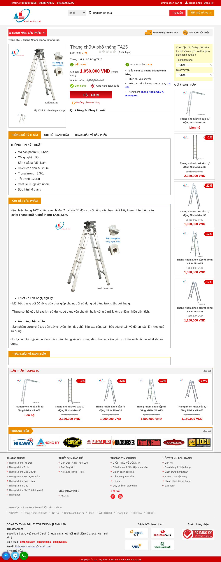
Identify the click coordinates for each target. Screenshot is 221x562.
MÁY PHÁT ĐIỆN (69, 491)
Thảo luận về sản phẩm (91, 134)
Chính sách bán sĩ (171, 2)
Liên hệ (169, 462)
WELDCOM (105, 513)
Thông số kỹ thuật (24, 134)
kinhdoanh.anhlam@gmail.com (32, 546)
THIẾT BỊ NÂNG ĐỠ (71, 458)
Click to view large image (51, 110)
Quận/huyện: (183, 69)
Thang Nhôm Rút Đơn (21, 462)
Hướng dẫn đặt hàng (176, 476)
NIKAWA (13, 513)
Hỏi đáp (117, 481)
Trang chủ (14, 40)
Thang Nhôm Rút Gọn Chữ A (24, 476)
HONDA (137, 513)
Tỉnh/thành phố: (184, 60)
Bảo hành (170, 485)
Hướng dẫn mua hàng (86, 102)
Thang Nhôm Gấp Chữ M (22, 471)
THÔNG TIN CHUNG (123, 458)
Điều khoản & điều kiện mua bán (130, 467)
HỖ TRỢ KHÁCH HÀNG (177, 458)
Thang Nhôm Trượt (19, 467)
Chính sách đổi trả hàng (177, 481)
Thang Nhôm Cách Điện (22, 481)
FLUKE (65, 495)
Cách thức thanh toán (176, 471)
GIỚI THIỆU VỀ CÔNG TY (127, 462)
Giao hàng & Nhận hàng (178, 467)
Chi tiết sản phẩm (56, 134)
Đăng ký (208, 2)
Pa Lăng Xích (68, 467)
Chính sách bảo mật (123, 471)
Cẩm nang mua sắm (123, 476)
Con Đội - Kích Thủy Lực (74, 462)
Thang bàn (14, 494)
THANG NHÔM (16, 458)
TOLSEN (151, 513)
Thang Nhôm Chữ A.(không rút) (41, 40)
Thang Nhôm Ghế (18, 485)
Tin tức (55, 513)
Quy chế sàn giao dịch (125, 485)
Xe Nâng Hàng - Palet (72, 471)
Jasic (91, 513)
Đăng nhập (195, 2)
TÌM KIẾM (177, 12)
